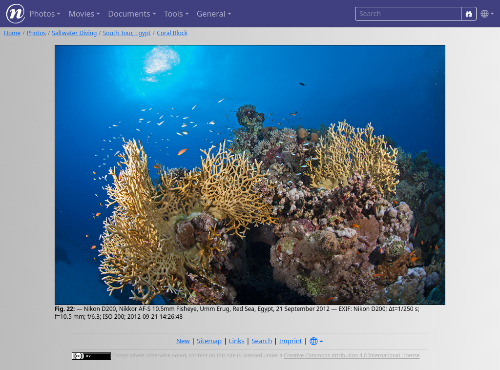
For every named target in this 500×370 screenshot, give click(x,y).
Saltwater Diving (74, 33)
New (183, 340)
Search (261, 340)
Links (237, 340)
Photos (36, 33)
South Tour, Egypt (127, 33)
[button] (485, 14)
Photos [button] (42, 13)
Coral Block (172, 33)
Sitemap (209, 340)
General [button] (211, 13)
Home (12, 33)
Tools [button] (173, 13)
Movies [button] (81, 13)
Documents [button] (129, 13)
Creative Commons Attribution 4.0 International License (351, 355)
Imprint (290, 340)
